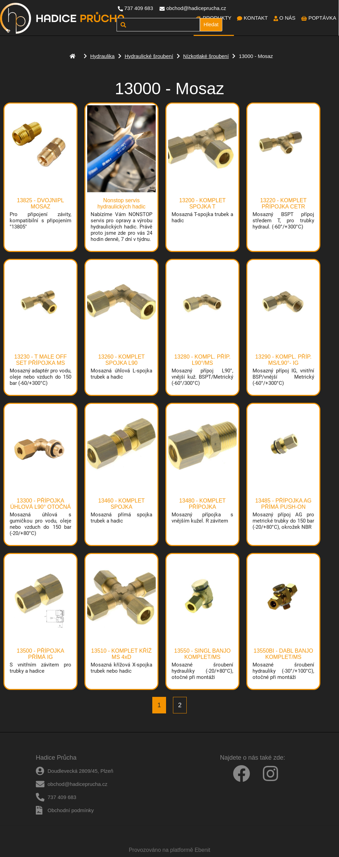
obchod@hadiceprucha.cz (196, 8)
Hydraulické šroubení (149, 56)
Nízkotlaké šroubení (206, 56)
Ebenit (202, 850)
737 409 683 (138, 8)
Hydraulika (102, 56)
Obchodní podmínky (71, 810)
